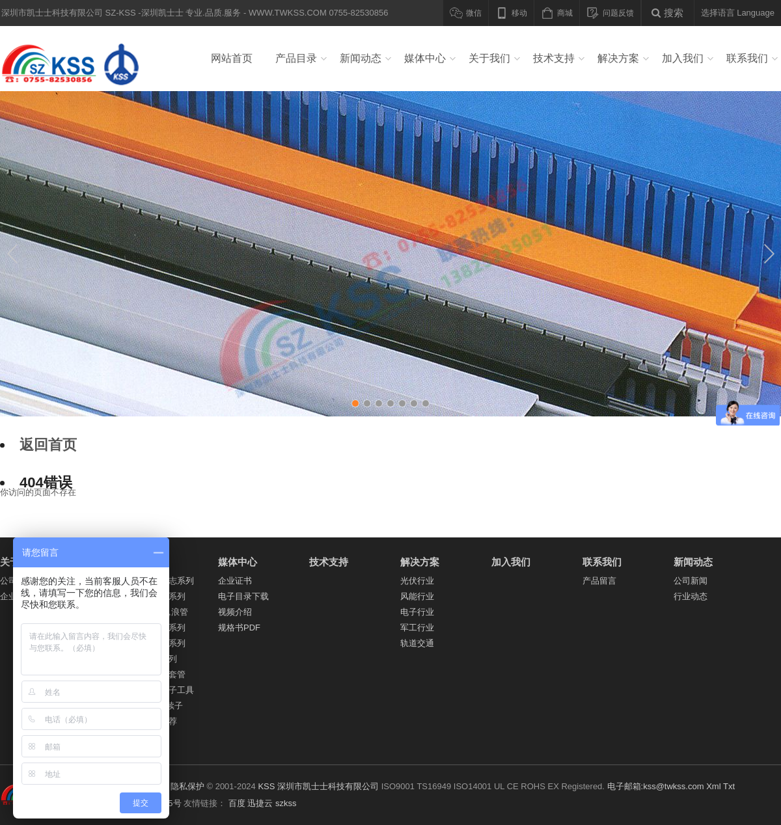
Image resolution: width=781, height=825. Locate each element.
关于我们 (489, 58)
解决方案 (618, 58)
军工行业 (417, 627)
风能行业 (417, 596)
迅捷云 (260, 803)
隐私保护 (187, 786)
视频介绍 (235, 612)
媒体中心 (425, 58)
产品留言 (599, 581)
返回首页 (48, 445)
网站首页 (232, 58)
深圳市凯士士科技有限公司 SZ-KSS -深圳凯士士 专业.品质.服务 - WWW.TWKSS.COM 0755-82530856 (74, 58)
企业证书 (235, 581)
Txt (729, 786)
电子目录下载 (243, 596)
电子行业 (417, 612)
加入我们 (683, 58)
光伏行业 (417, 581)
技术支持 (554, 58)
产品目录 (296, 58)
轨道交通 (417, 643)
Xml (713, 786)
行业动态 (690, 596)
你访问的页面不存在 (38, 492)
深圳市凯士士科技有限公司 (328, 786)
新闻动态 (360, 58)
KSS (266, 786)
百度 (236, 803)
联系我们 (747, 58)
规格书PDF (239, 627)
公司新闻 (690, 581)
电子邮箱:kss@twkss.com (655, 786)
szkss (286, 803)
